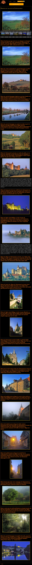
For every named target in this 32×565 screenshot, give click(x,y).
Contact (14, 1)
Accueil (10, 1)
